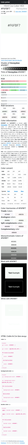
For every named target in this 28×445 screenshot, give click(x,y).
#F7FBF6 (23, 117)
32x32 (6, 60)
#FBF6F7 (23, 111)
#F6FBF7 (4, 111)
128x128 (14, 60)
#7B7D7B (13, 255)
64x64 (10, 60)
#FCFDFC (13, 241)
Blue (22, 191)
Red (8, 191)
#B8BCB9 (13, 251)
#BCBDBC (13, 248)
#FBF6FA (14, 232)
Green (16, 191)
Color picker (5, 2)
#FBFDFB (13, 245)
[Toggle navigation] (25, 2)
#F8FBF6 (21, 220)
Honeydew (4, 125)
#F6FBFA (7, 220)
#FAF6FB (7, 226)
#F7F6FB (7, 214)
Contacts (22, 443)
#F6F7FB (14, 111)
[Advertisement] (14, 45)
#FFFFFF (8, 143)
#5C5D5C (13, 258)
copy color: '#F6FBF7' (21, 11)
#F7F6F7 (14, 117)
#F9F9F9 (18, 145)
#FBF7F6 (4, 117)
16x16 (2, 60)
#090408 (5, 145)
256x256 (19, 60)
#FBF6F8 (21, 226)
